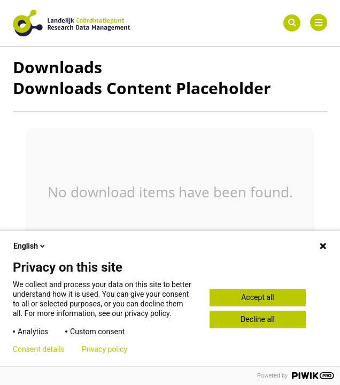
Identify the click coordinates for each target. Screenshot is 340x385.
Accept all (257, 297)
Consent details (39, 349)
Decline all (258, 319)
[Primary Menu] (318, 22)
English (30, 246)
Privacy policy (104, 349)
